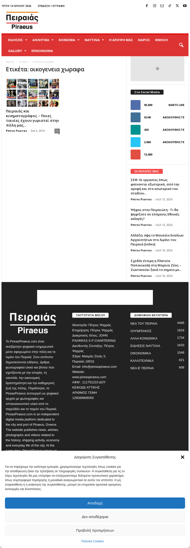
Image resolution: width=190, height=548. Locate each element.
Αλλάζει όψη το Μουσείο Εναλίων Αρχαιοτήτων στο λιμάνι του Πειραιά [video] (157, 239)
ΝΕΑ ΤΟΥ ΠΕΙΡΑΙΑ (143, 323)
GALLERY (17, 50)
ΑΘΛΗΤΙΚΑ (43, 39)
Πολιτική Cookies (92, 541)
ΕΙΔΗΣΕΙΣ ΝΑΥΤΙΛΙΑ (145, 346)
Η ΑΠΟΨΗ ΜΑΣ (121, 40)
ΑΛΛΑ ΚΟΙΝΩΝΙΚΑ (143, 338)
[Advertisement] (126, 20)
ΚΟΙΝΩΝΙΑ (69, 39)
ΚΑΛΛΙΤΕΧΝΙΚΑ (142, 361)
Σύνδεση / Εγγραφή (51, 6)
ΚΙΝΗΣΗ (161, 40)
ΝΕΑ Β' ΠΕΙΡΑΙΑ (142, 368)
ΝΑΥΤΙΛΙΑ (94, 39)
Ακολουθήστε (173, 117)
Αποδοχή (95, 503)
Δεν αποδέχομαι (95, 517)
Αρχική (10, 61)
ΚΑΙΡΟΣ (144, 40)
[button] (182, 457)
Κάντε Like (176, 105)
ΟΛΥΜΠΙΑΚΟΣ (140, 331)
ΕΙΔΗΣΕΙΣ (17, 39)
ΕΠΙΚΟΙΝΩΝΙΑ (42, 51)
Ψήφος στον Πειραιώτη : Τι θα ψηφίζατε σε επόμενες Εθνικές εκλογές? (155, 214)
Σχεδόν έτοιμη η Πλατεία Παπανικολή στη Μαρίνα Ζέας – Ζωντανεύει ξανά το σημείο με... (156, 265)
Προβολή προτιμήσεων (95, 530)
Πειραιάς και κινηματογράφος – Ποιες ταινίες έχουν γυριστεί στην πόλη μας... (32, 118)
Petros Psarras (16, 130)
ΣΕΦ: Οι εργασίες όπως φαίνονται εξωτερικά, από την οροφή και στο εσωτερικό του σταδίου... (155, 186)
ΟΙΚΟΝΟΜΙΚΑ (140, 353)
